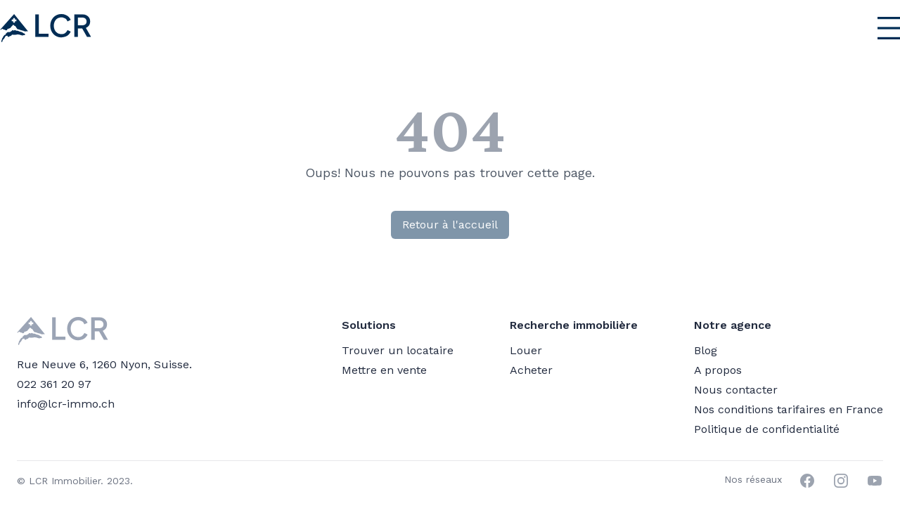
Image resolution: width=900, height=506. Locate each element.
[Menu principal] (855, 28)
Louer (526, 350)
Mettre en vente (384, 370)
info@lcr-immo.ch (66, 403)
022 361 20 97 (54, 384)
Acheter (531, 370)
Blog (705, 350)
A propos (718, 370)
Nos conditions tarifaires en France (788, 409)
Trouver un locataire (398, 350)
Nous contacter (736, 389)
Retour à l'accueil (450, 224)
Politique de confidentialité (767, 429)
